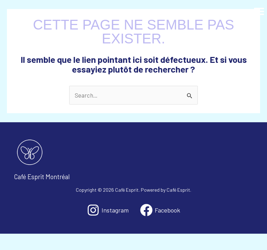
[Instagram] (107, 210)
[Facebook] (160, 210)
